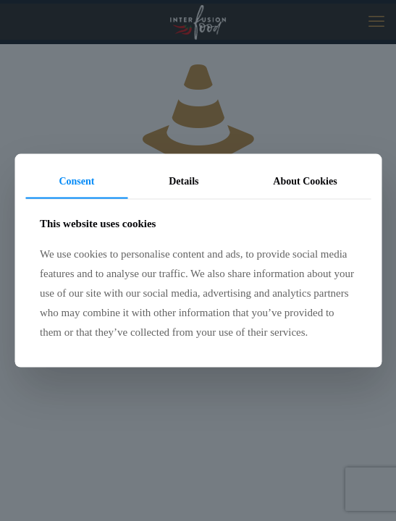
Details (183, 181)
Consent (76, 181)
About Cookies (305, 181)
